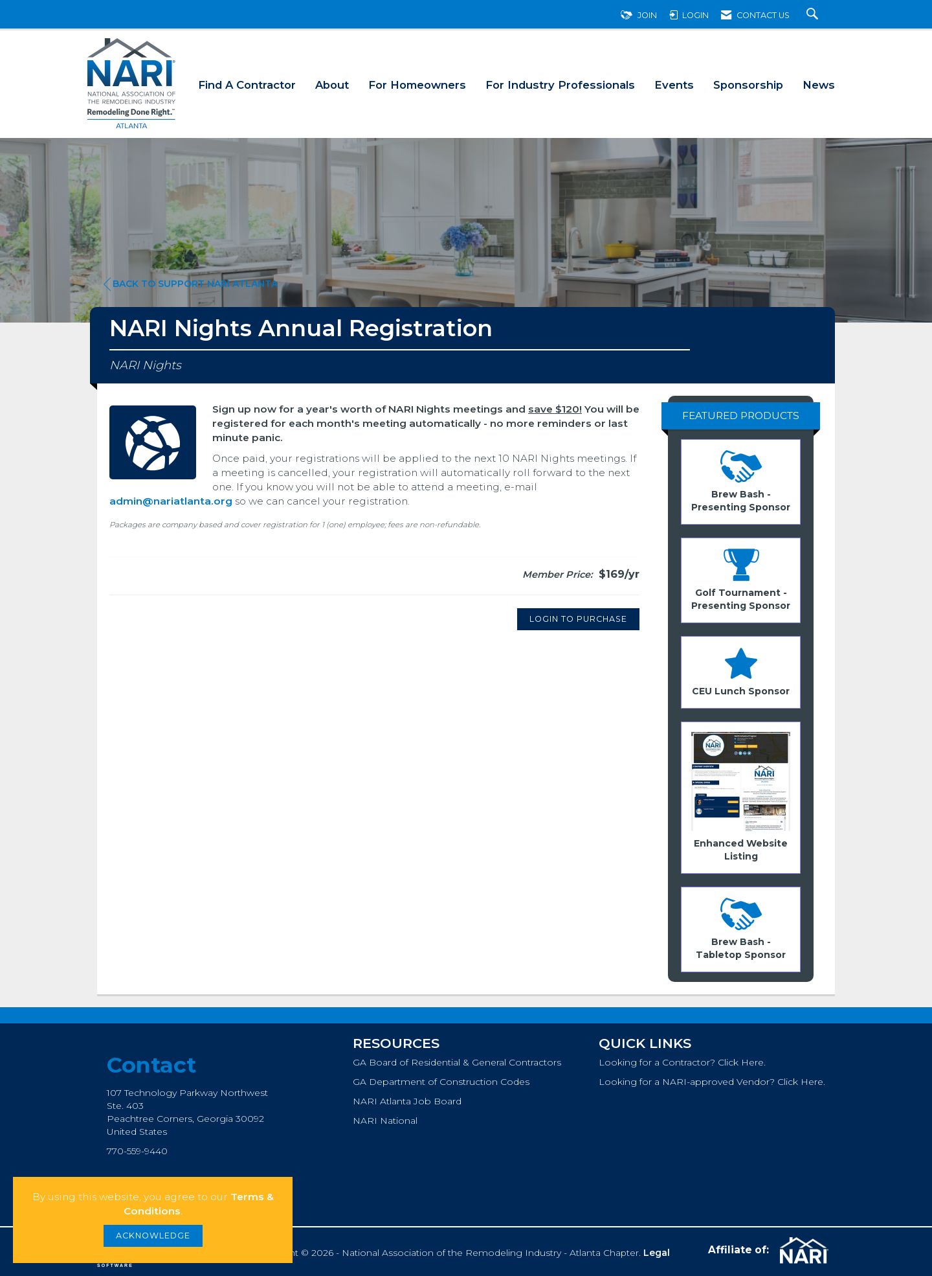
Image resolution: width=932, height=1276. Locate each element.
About (332, 84)
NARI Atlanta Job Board (407, 1101)
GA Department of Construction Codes (441, 1082)
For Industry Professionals (560, 84)
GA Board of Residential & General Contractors (457, 1062)
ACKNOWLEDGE (153, 1235)
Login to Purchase (578, 619)
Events (674, 84)
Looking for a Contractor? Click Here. (682, 1062)
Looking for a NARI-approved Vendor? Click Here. (712, 1082)
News (819, 84)
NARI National (385, 1120)
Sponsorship (748, 84)
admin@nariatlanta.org (170, 501)
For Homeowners (417, 84)
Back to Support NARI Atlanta (191, 284)
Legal (656, 1253)
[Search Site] (814, 15)
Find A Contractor (247, 84)
